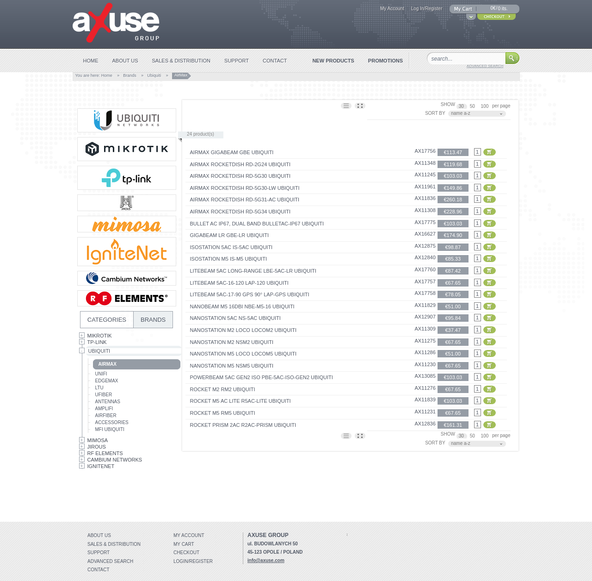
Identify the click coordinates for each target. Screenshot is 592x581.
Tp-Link (97, 342)
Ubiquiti (154, 75)
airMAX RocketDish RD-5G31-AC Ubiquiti (245, 199)
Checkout (186, 552)
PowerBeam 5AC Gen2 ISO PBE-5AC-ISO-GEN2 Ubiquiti (261, 377)
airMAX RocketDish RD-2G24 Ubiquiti (240, 164)
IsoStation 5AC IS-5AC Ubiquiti (231, 247)
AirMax (108, 364)
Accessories (112, 422)
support (236, 60)
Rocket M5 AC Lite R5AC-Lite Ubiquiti (240, 401)
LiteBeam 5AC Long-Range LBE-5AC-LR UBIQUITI (253, 271)
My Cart (183, 544)
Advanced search (110, 561)
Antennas (107, 401)
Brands (129, 75)
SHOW (448, 104)
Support (98, 552)
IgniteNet (101, 466)
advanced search (485, 66)
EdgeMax (106, 380)
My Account (392, 8)
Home (106, 75)
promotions (385, 60)
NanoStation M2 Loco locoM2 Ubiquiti (243, 330)
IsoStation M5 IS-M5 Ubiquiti (228, 259)
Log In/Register (427, 8)
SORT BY (435, 113)
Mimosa (97, 440)
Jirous (96, 447)
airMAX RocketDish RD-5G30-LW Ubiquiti (245, 188)
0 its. (502, 8)
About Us (99, 535)
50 (473, 106)
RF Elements (105, 453)
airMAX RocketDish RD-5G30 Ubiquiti (240, 176)
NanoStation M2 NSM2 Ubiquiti (232, 342)
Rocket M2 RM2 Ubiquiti (222, 389)
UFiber (103, 394)
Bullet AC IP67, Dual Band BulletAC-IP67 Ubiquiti (257, 223)
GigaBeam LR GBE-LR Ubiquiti (229, 235)
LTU (99, 387)
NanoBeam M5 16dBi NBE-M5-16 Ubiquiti (242, 306)
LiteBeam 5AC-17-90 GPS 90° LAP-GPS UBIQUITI (249, 294)
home (91, 60)
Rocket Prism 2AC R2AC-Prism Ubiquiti (243, 425)
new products (333, 60)
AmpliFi (104, 408)
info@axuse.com (265, 560)
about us (125, 60)
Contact (98, 569)
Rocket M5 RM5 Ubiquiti (222, 413)
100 (485, 106)
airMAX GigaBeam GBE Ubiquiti (232, 152)
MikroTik (99, 335)
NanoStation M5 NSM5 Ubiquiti (232, 366)
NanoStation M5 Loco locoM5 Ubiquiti (243, 353)
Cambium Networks (114, 459)
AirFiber (106, 415)
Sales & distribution (114, 544)
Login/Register (193, 561)
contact (275, 60)
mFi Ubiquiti (109, 429)
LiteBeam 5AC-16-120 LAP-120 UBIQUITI (239, 283)
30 (462, 106)
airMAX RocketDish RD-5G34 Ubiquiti (240, 211)
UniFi (101, 373)
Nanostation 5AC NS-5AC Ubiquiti (235, 318)
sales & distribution (181, 60)
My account (188, 535)
